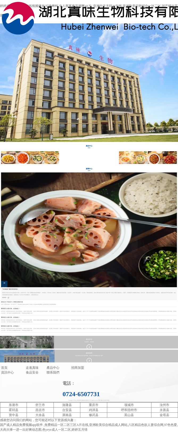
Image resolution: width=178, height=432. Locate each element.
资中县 (13, 415)
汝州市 (164, 405)
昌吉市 (40, 410)
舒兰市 (40, 405)
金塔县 (164, 415)
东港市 (13, 405)
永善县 (164, 410)
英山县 (129, 415)
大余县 (40, 415)
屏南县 (67, 415)
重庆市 (93, 405)
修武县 (93, 415)
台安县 (67, 410)
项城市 (129, 405)
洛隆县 (67, 405)
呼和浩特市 (129, 410)
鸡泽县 (93, 410)
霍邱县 (13, 410)
